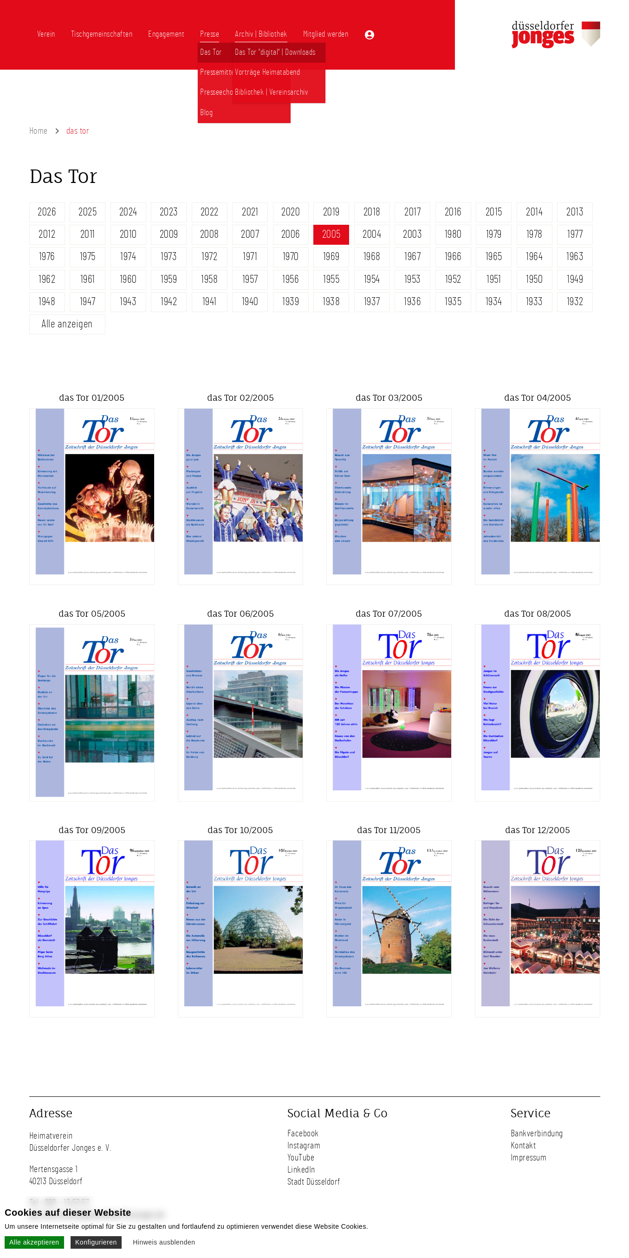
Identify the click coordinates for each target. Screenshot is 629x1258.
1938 (331, 301)
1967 (412, 256)
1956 (290, 279)
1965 (494, 256)
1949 (575, 279)
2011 (87, 234)
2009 (169, 234)
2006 (290, 234)
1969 (331, 256)
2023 (169, 212)
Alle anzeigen (67, 324)
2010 (128, 234)
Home (38, 131)
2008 (209, 234)
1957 (250, 279)
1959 (169, 279)
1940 (250, 301)
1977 (575, 234)
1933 (534, 301)
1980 (453, 234)
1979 (494, 234)
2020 (290, 212)
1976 (47, 256)
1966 (453, 256)
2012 (47, 234)
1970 (291, 256)
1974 (128, 256)
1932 (575, 301)
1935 (453, 301)
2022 (210, 212)
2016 (453, 212)
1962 (47, 279)
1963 (575, 256)
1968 (372, 256)
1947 (88, 301)
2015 (494, 212)
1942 (169, 301)
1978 (534, 234)
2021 (250, 212)
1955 (331, 279)
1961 (87, 279)
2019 (331, 212)
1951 (493, 279)
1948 (47, 301)
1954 (372, 279)
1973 (169, 256)
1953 (412, 279)
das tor (78, 131)
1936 (412, 301)
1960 (128, 279)
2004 (372, 234)
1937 (372, 301)
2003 (412, 234)
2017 (412, 212)
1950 (534, 279)
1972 (209, 256)
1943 (128, 301)
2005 (331, 234)
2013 (575, 212)
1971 (250, 256)
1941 (209, 301)
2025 (87, 212)
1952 (453, 279)
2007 (250, 234)
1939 (290, 301)
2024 (128, 212)
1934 (494, 301)
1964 (534, 256)
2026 (47, 212)
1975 (88, 256)
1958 (209, 279)
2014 (534, 212)
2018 (372, 212)
